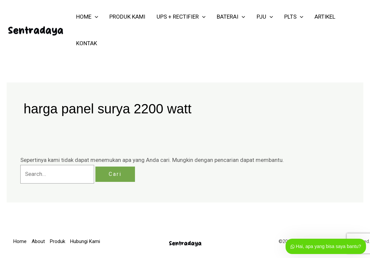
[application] (94, 16)
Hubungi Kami (85, 241)
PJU (265, 16)
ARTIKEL (324, 16)
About (38, 241)
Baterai (231, 16)
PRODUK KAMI (127, 16)
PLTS (293, 16)
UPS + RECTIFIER (181, 16)
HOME (87, 16)
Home (20, 241)
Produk (57, 241)
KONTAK (86, 43)
